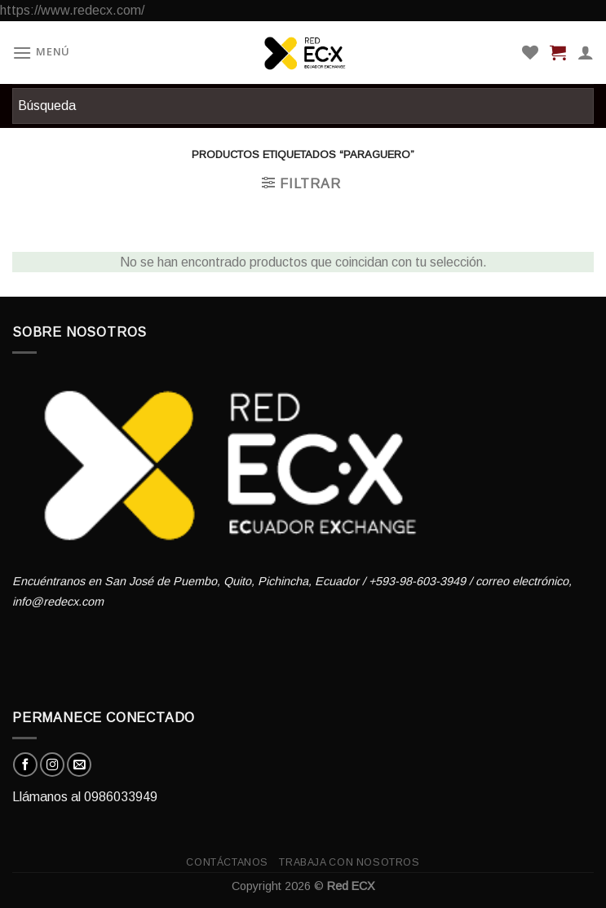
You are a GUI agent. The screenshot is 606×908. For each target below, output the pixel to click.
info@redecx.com (58, 601)
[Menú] (41, 53)
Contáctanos (227, 862)
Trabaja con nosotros (349, 862)
